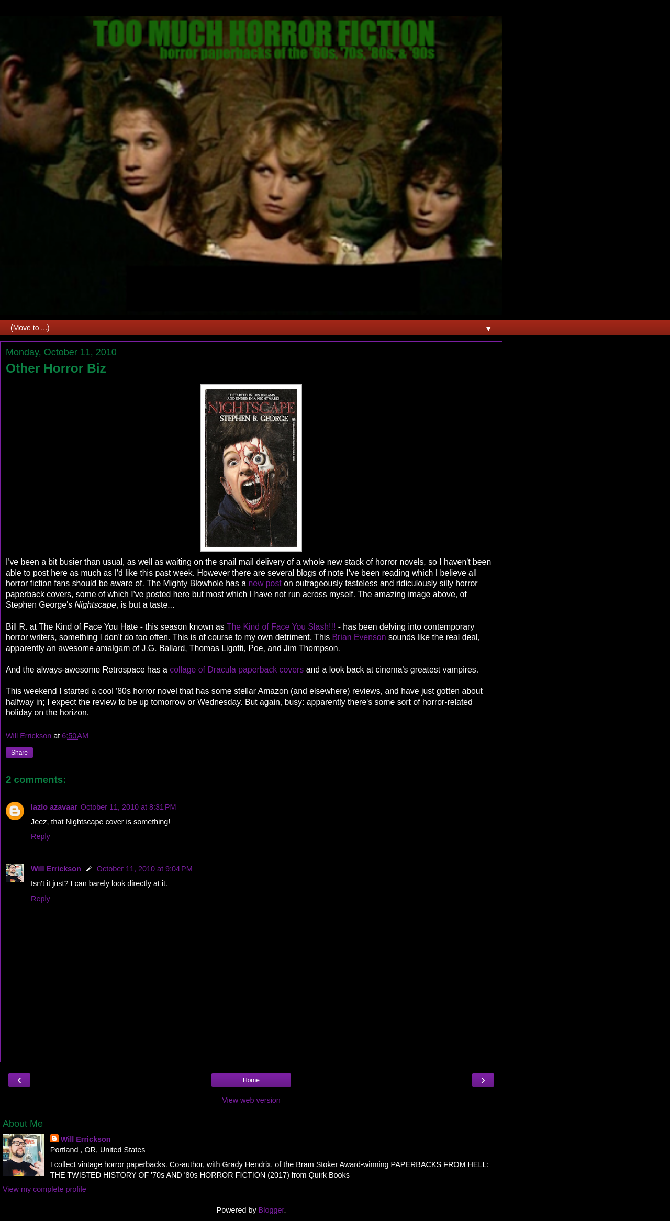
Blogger (271, 1210)
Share (19, 752)
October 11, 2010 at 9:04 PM (145, 869)
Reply (40, 836)
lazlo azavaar (54, 807)
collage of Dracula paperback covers (237, 669)
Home (251, 1080)
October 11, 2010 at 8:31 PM (128, 807)
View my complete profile (44, 1189)
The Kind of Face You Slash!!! (282, 626)
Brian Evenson (359, 637)
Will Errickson (56, 869)
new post (264, 583)
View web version (251, 1100)
